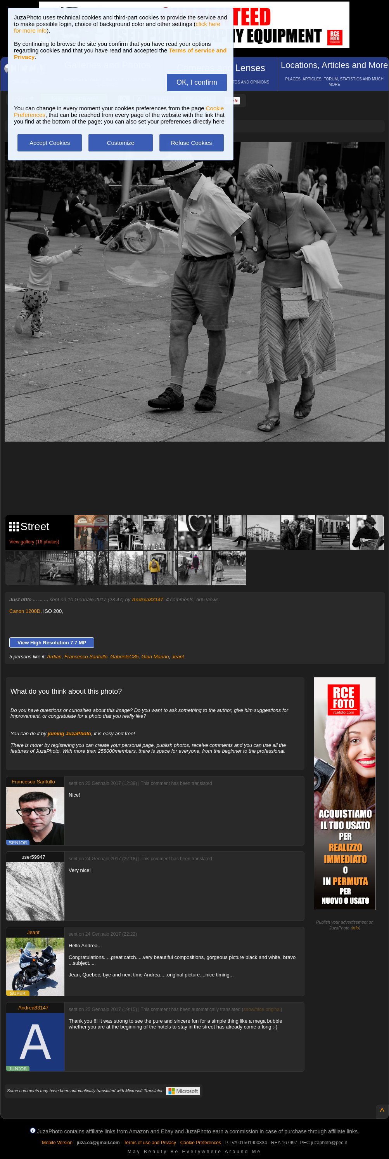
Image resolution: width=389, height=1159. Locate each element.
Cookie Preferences (200, 1142)
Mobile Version (57, 1142)
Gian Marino (155, 657)
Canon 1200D (24, 611)
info (355, 928)
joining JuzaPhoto (69, 733)
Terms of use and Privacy (150, 1142)
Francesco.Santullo (85, 657)
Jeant (178, 657)
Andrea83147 (147, 599)
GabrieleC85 (124, 657)
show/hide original (262, 1009)
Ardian (54, 657)
